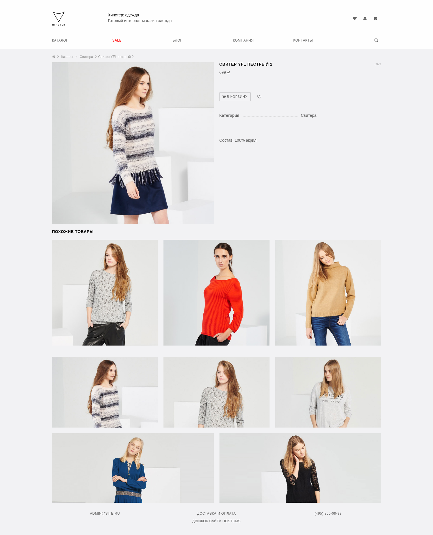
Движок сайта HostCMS (216, 521)
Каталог (60, 40)
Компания (243, 40)
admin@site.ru (105, 513)
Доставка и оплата (216, 513)
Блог (177, 40)
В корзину (235, 97)
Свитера (86, 57)
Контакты (303, 40)
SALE (117, 40)
